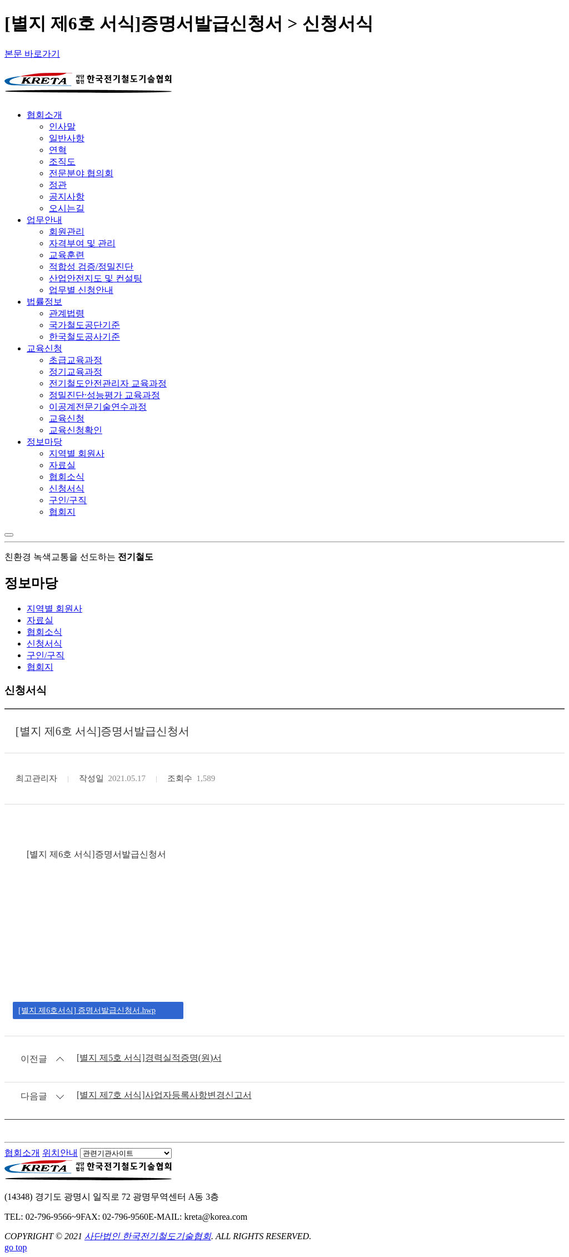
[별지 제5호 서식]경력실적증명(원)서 (149, 1057)
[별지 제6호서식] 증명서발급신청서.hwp (87, 1010)
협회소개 (22, 1152)
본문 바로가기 (32, 53)
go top (15, 1247)
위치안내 (60, 1152)
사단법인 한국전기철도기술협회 (147, 1236)
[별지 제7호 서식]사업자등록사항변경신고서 (164, 1095)
